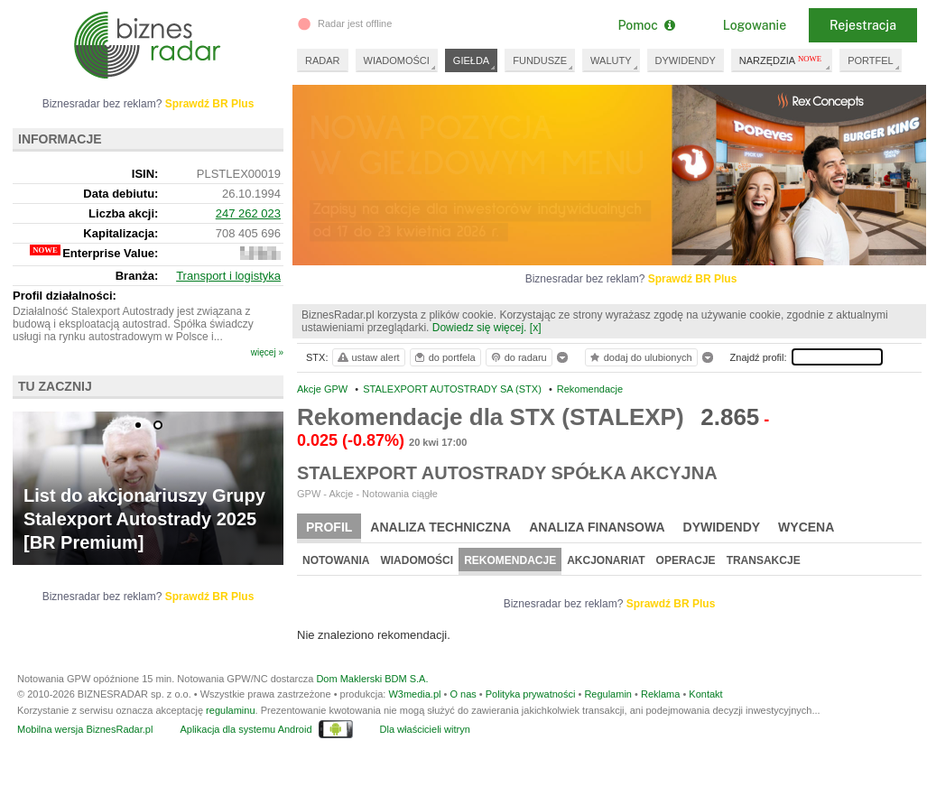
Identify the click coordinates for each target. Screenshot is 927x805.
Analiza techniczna (440, 527)
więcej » (267, 352)
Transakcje (764, 560)
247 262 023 (248, 213)
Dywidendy (722, 527)
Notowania (335, 560)
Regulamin (608, 694)
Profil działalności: (64, 295)
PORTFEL (871, 60)
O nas (463, 694)
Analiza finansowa (596, 527)
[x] (536, 327)
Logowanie (754, 25)
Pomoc (645, 25)
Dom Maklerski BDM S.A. (372, 678)
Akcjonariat (605, 560)
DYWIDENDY (685, 60)
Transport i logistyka (228, 275)
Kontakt (705, 694)
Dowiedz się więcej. (479, 327)
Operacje (686, 560)
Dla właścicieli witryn (425, 729)
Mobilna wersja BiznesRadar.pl (85, 729)
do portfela (444, 357)
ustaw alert (368, 357)
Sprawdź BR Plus (692, 279)
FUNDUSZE (540, 60)
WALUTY (610, 60)
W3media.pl (414, 694)
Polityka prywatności (531, 694)
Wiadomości (416, 560)
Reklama (660, 694)
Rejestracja (863, 25)
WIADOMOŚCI (397, 60)
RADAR (322, 60)
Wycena (806, 527)
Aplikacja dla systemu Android (245, 729)
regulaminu (230, 710)
